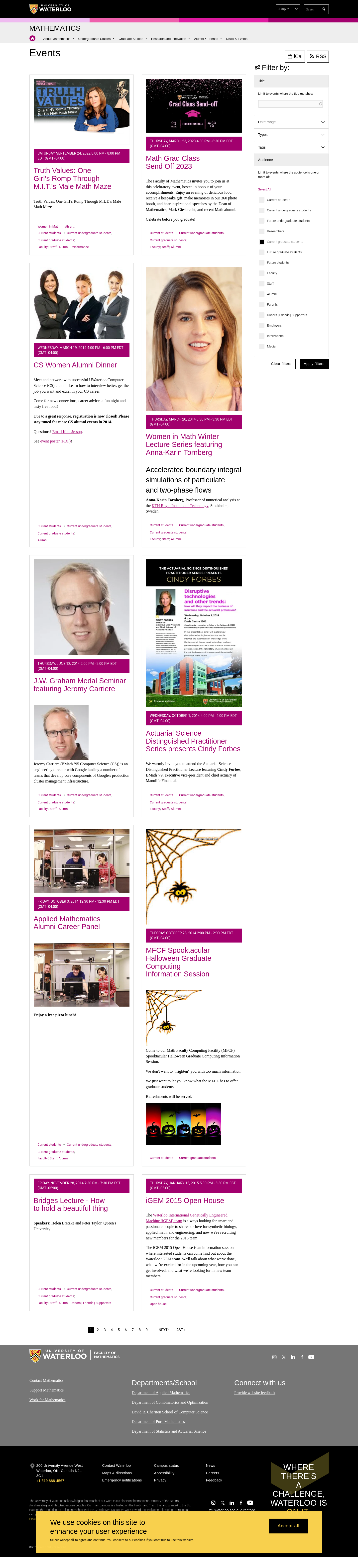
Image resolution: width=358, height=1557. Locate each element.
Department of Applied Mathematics (161, 1392)
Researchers (275, 231)
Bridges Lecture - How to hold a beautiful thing (71, 1204)
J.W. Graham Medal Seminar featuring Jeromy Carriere (80, 685)
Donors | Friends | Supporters (287, 315)
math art (68, 226)
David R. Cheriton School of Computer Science (170, 1412)
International (275, 336)
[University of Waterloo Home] (50, 9)
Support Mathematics (46, 1390)
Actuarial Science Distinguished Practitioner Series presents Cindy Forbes (193, 741)
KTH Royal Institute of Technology (180, 506)
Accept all (288, 1526)
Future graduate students (284, 252)
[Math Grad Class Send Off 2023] (194, 106)
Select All (264, 189)
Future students (278, 262)
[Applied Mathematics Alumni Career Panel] (81, 861)
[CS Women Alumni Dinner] (81, 303)
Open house (158, 1304)
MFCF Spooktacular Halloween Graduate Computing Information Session (179, 962)
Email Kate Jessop (67, 432)
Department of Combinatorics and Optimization (170, 1402)
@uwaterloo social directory (232, 1510)
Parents (272, 304)
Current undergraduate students (289, 210)
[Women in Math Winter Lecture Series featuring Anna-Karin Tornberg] (194, 339)
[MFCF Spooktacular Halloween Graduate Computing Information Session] (194, 876)
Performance (80, 247)
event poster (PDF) (55, 441)
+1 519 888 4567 (50, 1481)
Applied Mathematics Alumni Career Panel (67, 923)
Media (271, 346)
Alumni (272, 294)
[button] (288, 9)
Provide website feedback (254, 1392)
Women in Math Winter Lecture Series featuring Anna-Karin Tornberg (184, 444)
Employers (274, 325)
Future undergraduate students (288, 221)
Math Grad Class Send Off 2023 (173, 162)
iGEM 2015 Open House (185, 1201)
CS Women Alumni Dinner (75, 365)
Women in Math (49, 226)
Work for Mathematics (47, 1400)
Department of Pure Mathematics (158, 1422)
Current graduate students (285, 242)
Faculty (272, 273)
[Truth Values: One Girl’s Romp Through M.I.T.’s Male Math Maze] (81, 112)
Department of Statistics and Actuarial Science (169, 1431)
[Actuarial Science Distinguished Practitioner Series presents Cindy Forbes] (194, 633)
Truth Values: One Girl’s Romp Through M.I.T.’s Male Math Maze (73, 178)
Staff (270, 283)
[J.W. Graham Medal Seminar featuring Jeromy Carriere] (81, 607)
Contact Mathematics (46, 1380)
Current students (278, 200)
